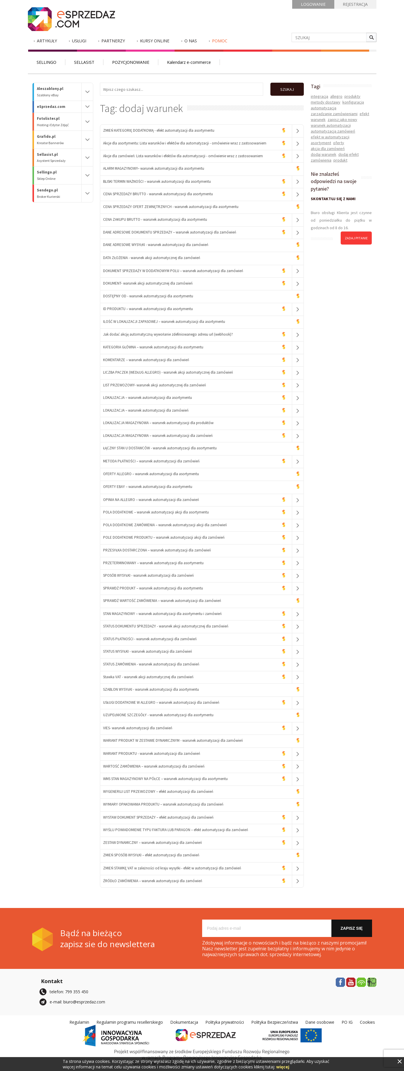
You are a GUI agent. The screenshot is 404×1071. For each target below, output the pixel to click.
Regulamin (79, 1022)
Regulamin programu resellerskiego (129, 1022)
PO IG (347, 1022)
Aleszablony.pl (59, 91)
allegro (336, 96)
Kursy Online (154, 41)
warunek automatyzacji (331, 125)
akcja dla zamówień (328, 148)
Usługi (79, 41)
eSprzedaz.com (51, 106)
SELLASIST (84, 62)
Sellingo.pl (59, 175)
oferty (338, 142)
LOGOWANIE (313, 4)
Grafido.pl (59, 139)
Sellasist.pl (59, 157)
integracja (319, 96)
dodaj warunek (323, 154)
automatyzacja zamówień (333, 131)
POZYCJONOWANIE (130, 62)
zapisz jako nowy (342, 119)
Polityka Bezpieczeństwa (274, 1022)
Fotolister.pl (59, 121)
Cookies (367, 1022)
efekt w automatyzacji (330, 137)
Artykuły (47, 41)
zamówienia (321, 160)
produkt (340, 160)
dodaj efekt (348, 154)
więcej (282, 1067)
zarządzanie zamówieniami (334, 113)
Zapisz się (351, 928)
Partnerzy (113, 41)
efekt (364, 113)
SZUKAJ (287, 89)
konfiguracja (353, 102)
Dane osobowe (319, 1022)
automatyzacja (323, 108)
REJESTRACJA (355, 4)
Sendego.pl (59, 193)
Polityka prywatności (224, 1022)
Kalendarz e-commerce (189, 62)
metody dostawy (325, 102)
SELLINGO (46, 62)
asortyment (321, 142)
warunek (318, 119)
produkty (352, 96)
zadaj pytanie (356, 238)
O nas (190, 41)
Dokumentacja (184, 1022)
